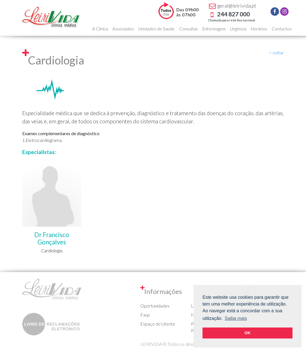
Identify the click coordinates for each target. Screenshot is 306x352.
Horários (259, 28)
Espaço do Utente (157, 323)
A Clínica (100, 28)
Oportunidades (155, 305)
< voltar (276, 52)
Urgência (238, 28)
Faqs (145, 314)
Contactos (282, 28)
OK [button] (247, 333)
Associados (123, 28)
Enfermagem (214, 28)
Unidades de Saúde (156, 28)
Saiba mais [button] (236, 318)
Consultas (188, 28)
